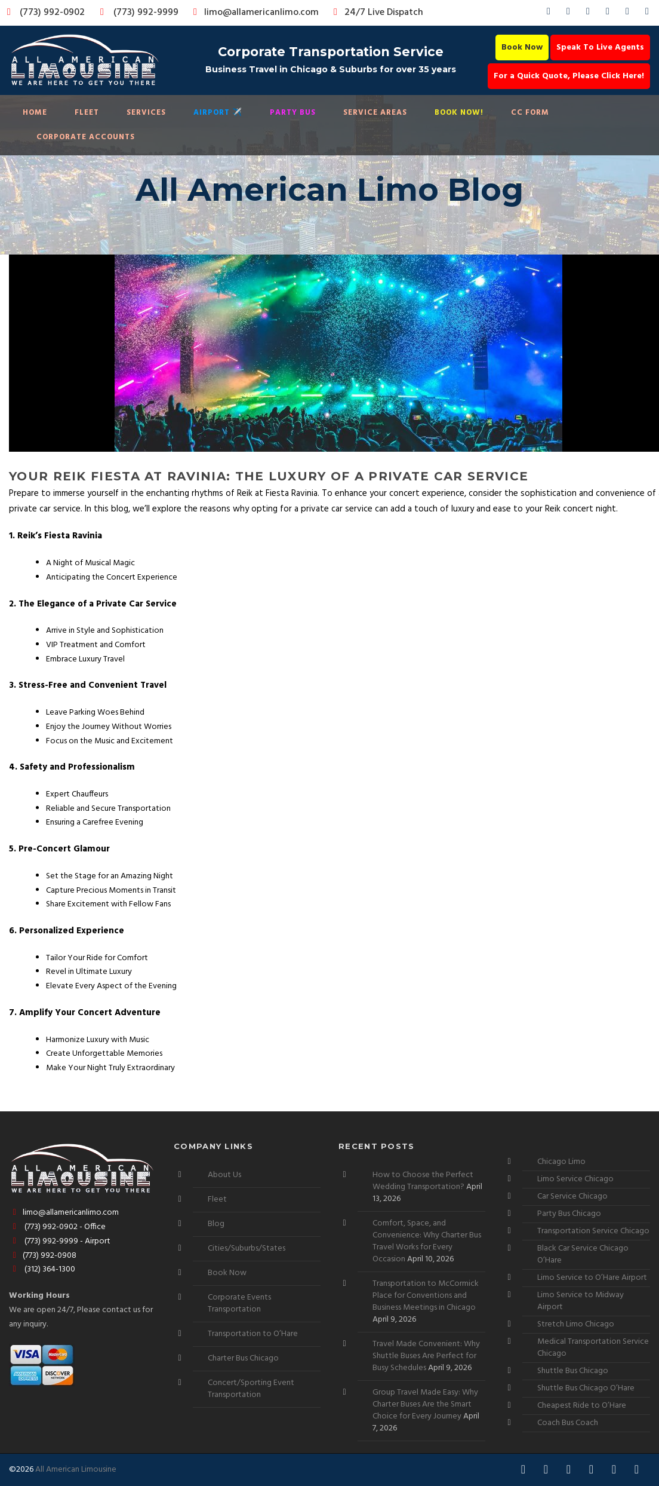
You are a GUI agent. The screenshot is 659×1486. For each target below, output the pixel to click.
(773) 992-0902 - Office (57, 1227)
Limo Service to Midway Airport (580, 1301)
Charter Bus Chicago (243, 1358)
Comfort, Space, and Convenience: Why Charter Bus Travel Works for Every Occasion (426, 1241)
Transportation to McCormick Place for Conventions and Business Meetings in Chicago (425, 1296)
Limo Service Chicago (575, 1179)
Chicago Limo (561, 1162)
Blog (216, 1224)
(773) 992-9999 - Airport (59, 1241)
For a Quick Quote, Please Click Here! (569, 76)
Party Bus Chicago (569, 1214)
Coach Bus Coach (567, 1423)
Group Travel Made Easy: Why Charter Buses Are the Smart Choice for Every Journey (425, 1404)
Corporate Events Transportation (239, 1303)
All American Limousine (75, 1469)
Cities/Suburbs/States (246, 1248)
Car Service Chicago (572, 1196)
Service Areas (375, 112)
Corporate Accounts (85, 137)
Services (146, 112)
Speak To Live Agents (600, 47)
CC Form (530, 112)
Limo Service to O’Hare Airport (592, 1278)
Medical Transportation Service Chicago (593, 1348)
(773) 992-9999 (136, 12)
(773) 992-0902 (43, 12)
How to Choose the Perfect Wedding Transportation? (422, 1181)
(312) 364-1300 (42, 1269)
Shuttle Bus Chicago (572, 1371)
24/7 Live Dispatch (376, 12)
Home (35, 112)
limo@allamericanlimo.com (254, 12)
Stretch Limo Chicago (575, 1324)
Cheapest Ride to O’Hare (581, 1406)
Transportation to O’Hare (253, 1334)
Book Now (522, 47)
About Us (224, 1175)
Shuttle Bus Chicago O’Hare (586, 1388)
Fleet (87, 112)
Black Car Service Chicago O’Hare (583, 1254)
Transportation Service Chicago (593, 1231)
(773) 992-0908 (42, 1256)
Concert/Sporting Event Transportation (251, 1389)
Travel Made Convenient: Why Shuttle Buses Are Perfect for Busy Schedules (426, 1356)
